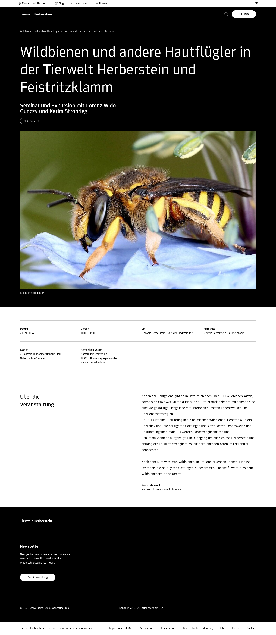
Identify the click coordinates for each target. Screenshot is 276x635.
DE (256, 3)
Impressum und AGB (120, 628)
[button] (226, 14)
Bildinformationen (32, 293)
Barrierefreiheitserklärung (198, 628)
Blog (59, 3)
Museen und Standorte (33, 3)
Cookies (251, 628)
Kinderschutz (168, 628)
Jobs (222, 628)
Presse (101, 3)
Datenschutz (146, 628)
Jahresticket (80, 3)
